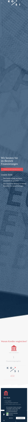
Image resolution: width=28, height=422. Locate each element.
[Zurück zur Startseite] (14, 3)
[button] (1, 3)
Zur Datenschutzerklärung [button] (11, 411)
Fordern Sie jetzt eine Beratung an (12, 169)
